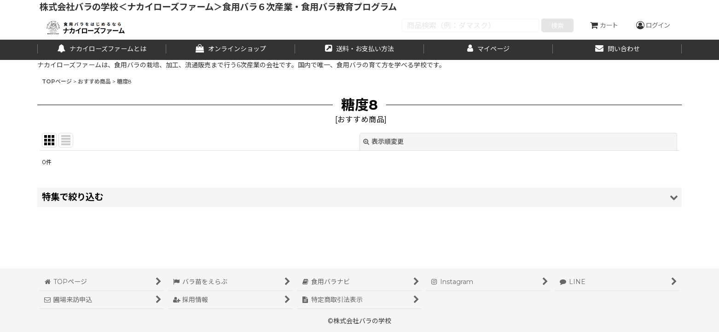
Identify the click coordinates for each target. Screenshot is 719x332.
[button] (359, 197)
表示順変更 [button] (383, 141)
